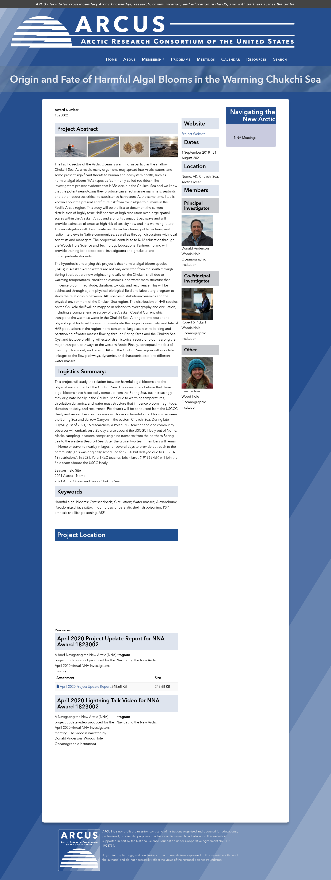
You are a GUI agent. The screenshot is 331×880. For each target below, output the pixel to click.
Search (280, 59)
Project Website (193, 133)
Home (111, 59)
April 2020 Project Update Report (85, 686)
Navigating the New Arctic (252, 115)
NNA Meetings (245, 137)
